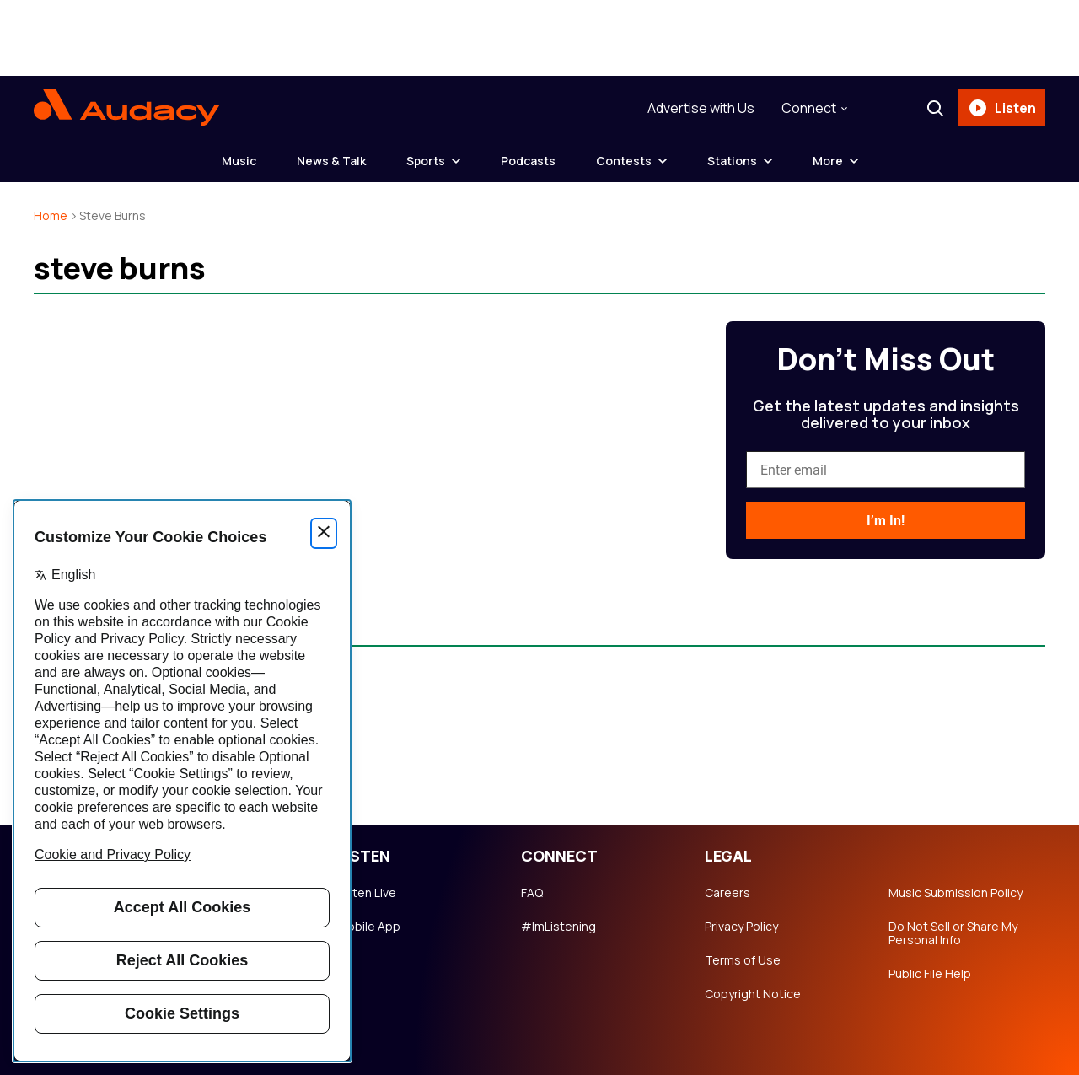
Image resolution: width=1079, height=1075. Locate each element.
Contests (624, 161)
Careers (727, 893)
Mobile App (368, 926)
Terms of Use (743, 960)
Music (239, 161)
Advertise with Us (700, 108)
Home (50, 215)
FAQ (532, 893)
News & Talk (331, 161)
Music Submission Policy (955, 893)
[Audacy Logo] (126, 107)
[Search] (935, 108)
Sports (425, 161)
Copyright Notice (753, 994)
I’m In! (886, 521)
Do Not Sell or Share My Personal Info (952, 933)
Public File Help (929, 974)
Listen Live (366, 893)
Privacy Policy (741, 926)
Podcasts (528, 161)
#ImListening (558, 926)
